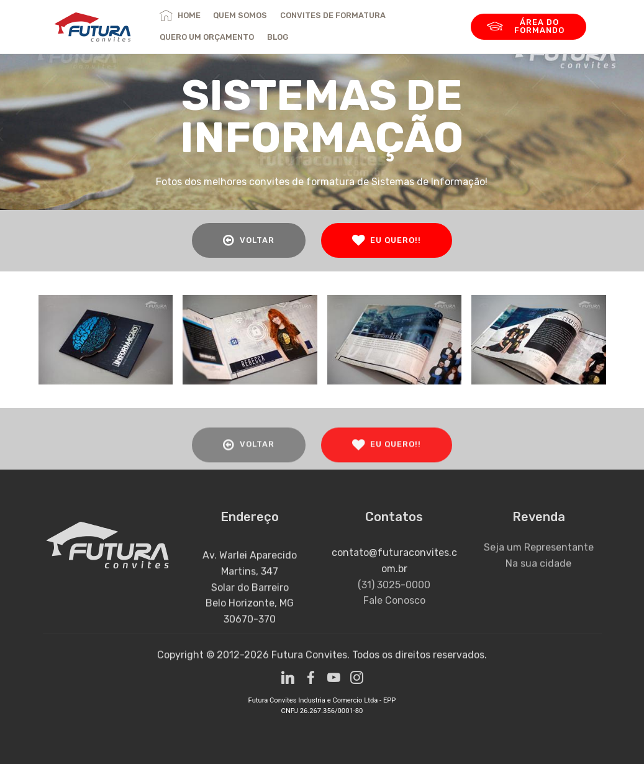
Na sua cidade (538, 572)
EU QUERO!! (386, 240)
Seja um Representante (539, 556)
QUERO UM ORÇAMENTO (207, 37)
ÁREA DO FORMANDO (526, 26)
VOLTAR (248, 240)
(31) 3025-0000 (394, 601)
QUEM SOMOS (240, 15)
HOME (180, 15)
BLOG (277, 37)
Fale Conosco (394, 617)
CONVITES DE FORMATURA (333, 15)
